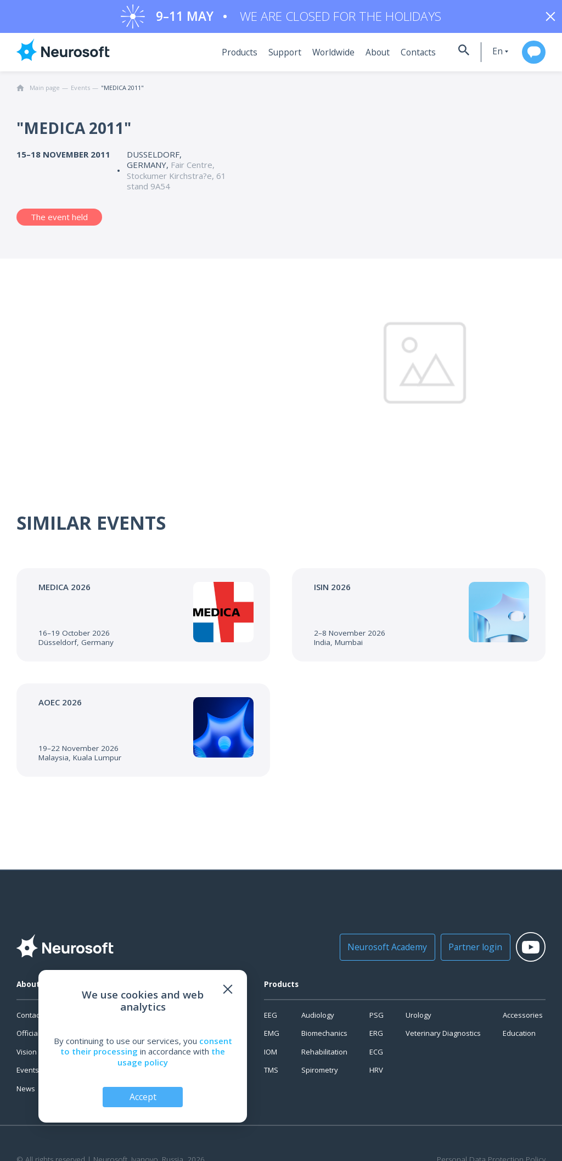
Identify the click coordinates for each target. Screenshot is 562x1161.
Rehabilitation (324, 1057)
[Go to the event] (143, 620)
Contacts (401, 57)
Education (519, 1039)
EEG (270, 1020)
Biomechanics (324, 1039)
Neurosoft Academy (377, 952)
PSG (376, 1020)
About (362, 57)
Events (27, 1075)
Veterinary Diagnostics (443, 1039)
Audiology (317, 1020)
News (25, 1094)
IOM (270, 1057)
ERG (376, 1039)
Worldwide (320, 57)
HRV (376, 1075)
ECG (376, 1057)
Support (273, 57)
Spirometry (319, 1075)
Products (230, 57)
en (484, 57)
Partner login (459, 952)
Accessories (523, 1020)
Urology (418, 1020)
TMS (271, 1075)
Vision (26, 1057)
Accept (143, 1096)
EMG (271, 1039)
